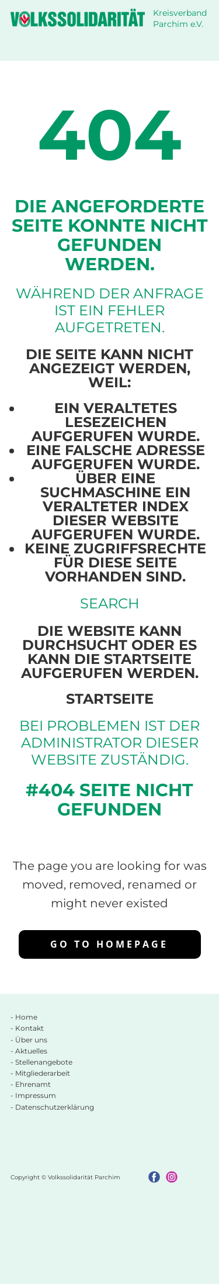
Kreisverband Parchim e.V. (181, 19)
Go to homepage (109, 944)
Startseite (110, 698)
